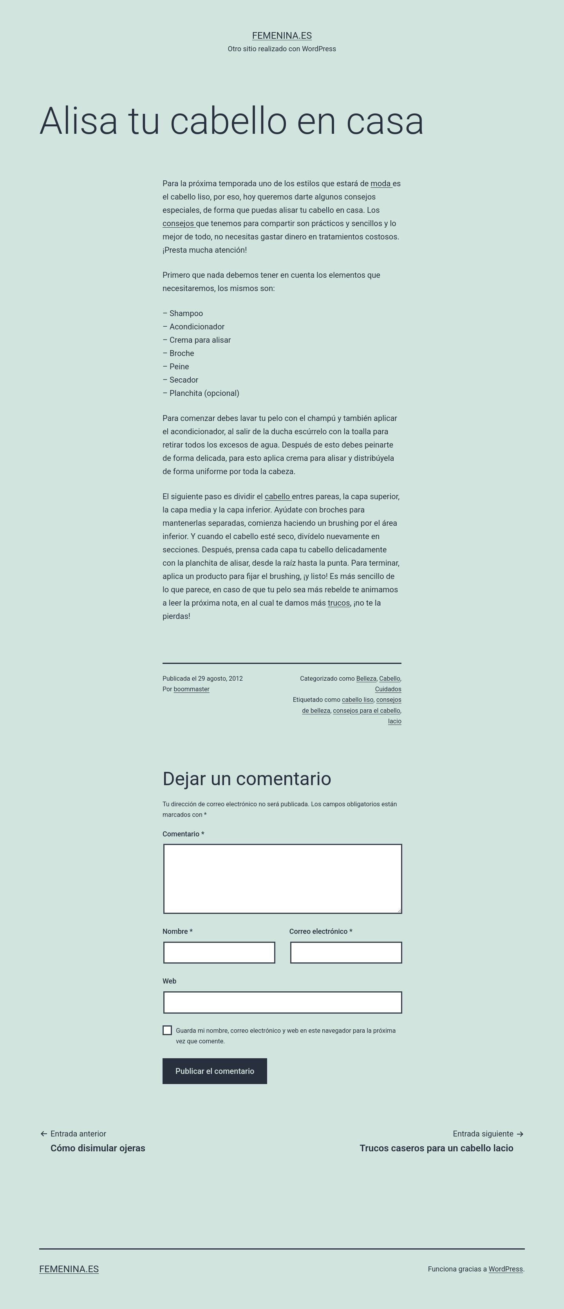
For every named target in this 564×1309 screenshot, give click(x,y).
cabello (278, 496)
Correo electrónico (320, 931)
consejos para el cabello (366, 710)
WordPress (506, 1269)
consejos (179, 223)
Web (169, 981)
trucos (339, 603)
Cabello (389, 678)
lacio (394, 721)
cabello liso (358, 699)
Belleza (366, 678)
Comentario (183, 834)
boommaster (192, 689)
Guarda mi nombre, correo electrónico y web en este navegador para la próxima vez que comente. (286, 1036)
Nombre (178, 931)
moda (381, 183)
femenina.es (282, 35)
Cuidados (388, 689)
